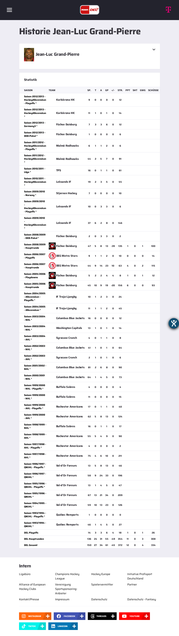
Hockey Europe (100, 574)
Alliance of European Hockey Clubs (32, 586)
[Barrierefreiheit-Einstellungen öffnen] (174, 323)
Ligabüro (24, 574)
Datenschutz (99, 599)
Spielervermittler (102, 584)
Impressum (62, 599)
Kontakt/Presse (29, 599)
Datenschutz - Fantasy (141, 599)
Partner (132, 584)
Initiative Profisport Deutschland (139, 576)
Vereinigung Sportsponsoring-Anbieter (66, 588)
